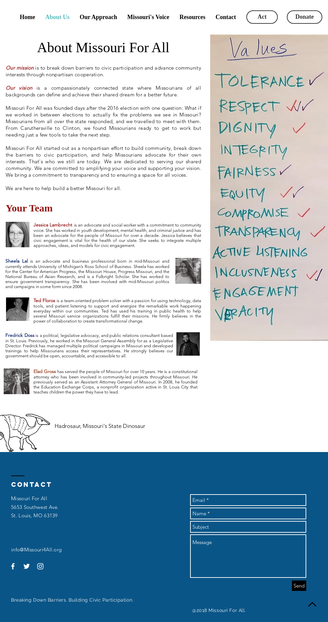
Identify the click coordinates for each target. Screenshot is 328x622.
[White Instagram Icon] (40, 566)
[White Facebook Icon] (13, 566)
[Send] (299, 586)
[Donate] (304, 17)
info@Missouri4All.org (36, 549)
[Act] (262, 17)
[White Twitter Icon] (26, 566)
